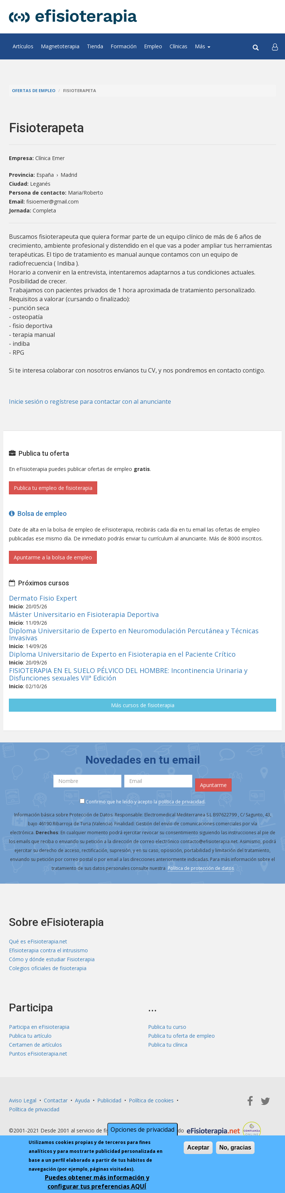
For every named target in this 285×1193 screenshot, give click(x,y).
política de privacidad (181, 802)
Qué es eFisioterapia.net (38, 941)
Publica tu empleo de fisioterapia (53, 487)
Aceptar (198, 1147)
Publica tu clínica (167, 1044)
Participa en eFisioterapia (39, 1026)
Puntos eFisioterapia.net (38, 1053)
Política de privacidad (34, 1109)
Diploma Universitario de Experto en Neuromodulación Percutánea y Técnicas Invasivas (134, 634)
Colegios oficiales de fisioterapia (47, 968)
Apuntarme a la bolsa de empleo (53, 557)
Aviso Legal (22, 1100)
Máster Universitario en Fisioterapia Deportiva (84, 614)
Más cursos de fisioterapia (142, 705)
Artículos (23, 46)
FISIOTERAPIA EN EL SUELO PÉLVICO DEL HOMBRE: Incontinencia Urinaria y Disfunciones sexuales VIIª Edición (128, 674)
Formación (124, 46)
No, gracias (235, 1147)
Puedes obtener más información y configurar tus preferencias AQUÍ (97, 1181)
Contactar (56, 1100)
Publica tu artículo (30, 1035)
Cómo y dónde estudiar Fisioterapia (52, 959)
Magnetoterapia (60, 46)
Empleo (153, 46)
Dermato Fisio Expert (43, 598)
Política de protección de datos (201, 868)
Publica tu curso (167, 1026)
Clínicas (178, 46)
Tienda (95, 46)
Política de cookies (151, 1100)
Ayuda (82, 1100)
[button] (275, 46)
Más (202, 46)
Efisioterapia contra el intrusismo (48, 950)
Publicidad (109, 1100)
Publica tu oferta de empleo (181, 1035)
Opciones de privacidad (142, 1129)
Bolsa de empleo (38, 513)
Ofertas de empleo (33, 90)
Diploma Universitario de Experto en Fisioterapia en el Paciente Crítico (122, 654)
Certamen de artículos (35, 1044)
